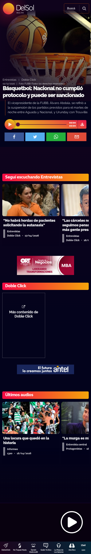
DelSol (25, 7)
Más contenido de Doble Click (23, 314)
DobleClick (6, 550)
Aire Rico (72, 550)
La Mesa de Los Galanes (58, 551)
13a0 (83, 550)
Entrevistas (9, 79)
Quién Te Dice (46, 550)
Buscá (71, 8)
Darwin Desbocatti (33, 551)
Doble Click (29, 79)
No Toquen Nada (19, 550)
